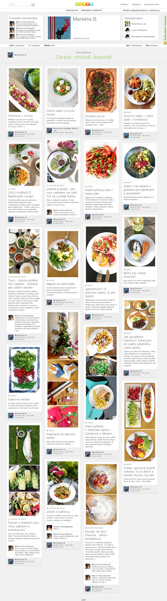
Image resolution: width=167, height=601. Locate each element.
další (83, 600)
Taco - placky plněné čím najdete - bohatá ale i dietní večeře (23, 284)
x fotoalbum (34, 45)
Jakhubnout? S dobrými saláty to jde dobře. (100, 292)
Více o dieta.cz (151, 10)
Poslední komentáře (23, 18)
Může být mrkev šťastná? (135, 274)
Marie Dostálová (25, 22)
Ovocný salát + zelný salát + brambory (138, 117)
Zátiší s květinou (58, 511)
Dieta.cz (84, 4)
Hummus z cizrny (20, 115)
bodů (49, 45)
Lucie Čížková (139, 30)
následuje (152, 45)
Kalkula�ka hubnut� (165, 30)
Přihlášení (125, 4)
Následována (134, 18)
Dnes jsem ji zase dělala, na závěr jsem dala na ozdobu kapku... (28, 31)
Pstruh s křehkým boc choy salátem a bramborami (23, 526)
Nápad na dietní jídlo (61, 284)
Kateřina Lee (138, 24)
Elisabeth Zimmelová (143, 36)
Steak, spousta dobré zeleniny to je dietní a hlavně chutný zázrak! (139, 471)
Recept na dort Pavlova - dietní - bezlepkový (97, 535)
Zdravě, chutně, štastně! (25, 135)
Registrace (136, 4)
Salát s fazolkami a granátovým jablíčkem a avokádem (139, 189)
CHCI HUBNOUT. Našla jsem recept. (21, 194)
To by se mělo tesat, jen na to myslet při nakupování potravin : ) (28, 24)
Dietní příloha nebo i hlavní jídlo (99, 191)
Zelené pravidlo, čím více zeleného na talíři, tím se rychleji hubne (62, 192)
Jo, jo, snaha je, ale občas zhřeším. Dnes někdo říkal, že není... (29, 37)
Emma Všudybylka (63, 527)
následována (134, 45)
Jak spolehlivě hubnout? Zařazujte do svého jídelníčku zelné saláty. (137, 342)
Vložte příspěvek (132, 10)
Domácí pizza (95, 116)
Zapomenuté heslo (151, 4)
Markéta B (20, 55)
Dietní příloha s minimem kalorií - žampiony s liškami (98, 430)
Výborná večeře (19, 399)
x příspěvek (17, 45)
